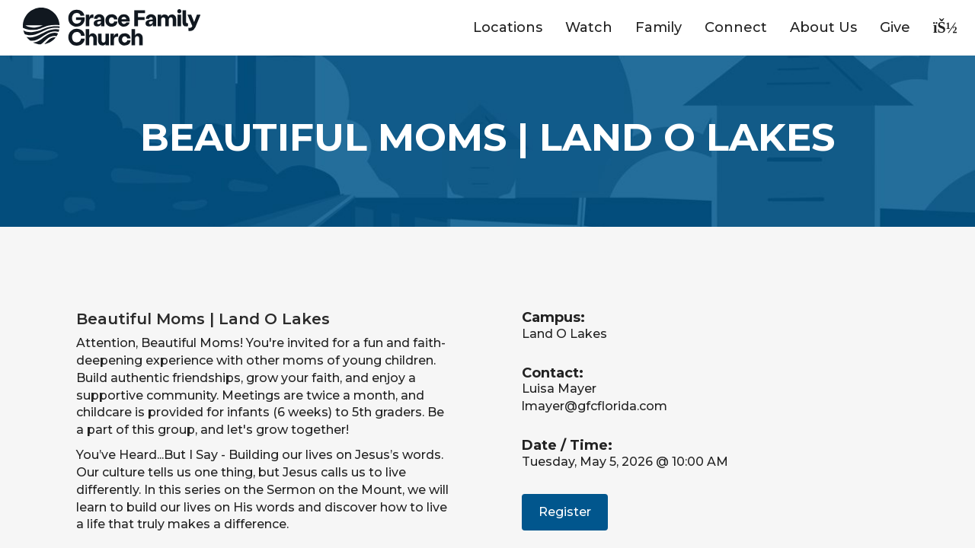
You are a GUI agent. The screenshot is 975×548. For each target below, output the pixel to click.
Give (895, 27)
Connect (736, 27)
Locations (507, 27)
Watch (588, 27)
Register (565, 512)
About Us (823, 27)
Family (658, 27)
